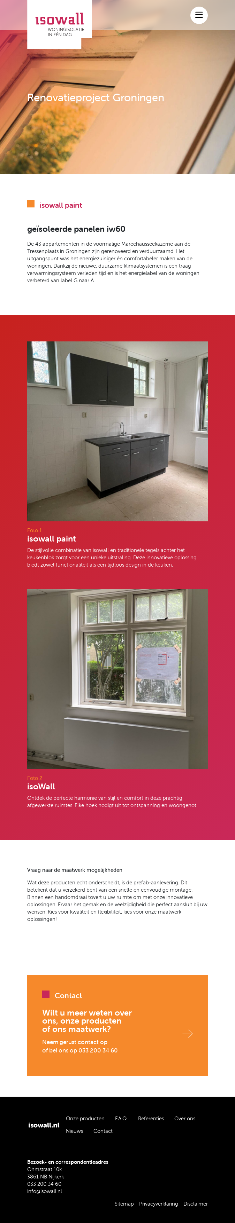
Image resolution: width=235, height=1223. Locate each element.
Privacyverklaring (158, 1203)
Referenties (151, 1118)
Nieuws (74, 1131)
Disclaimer (195, 1203)
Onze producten (85, 1118)
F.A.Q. (121, 1118)
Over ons (184, 1118)
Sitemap (124, 1203)
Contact (103, 1131)
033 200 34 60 (98, 1050)
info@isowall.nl (44, 1191)
